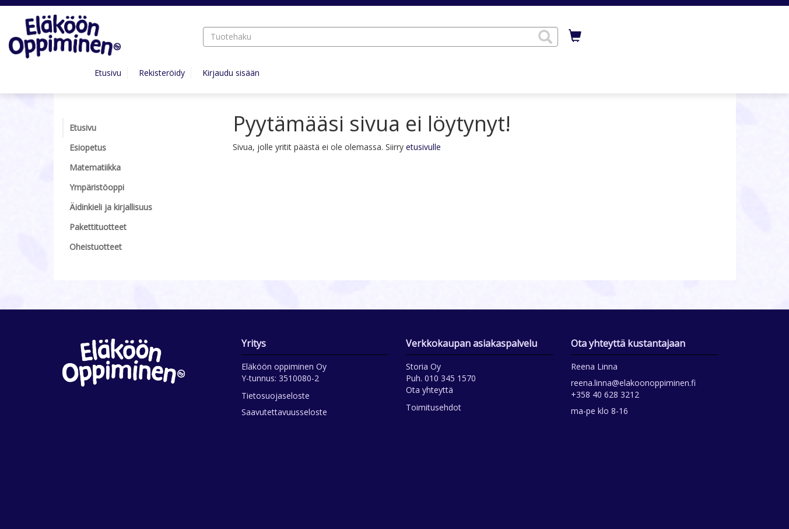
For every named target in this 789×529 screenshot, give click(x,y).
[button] (545, 37)
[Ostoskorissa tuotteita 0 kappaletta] (575, 36)
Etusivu (107, 72)
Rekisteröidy (162, 72)
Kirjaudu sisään (231, 72)
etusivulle (423, 146)
